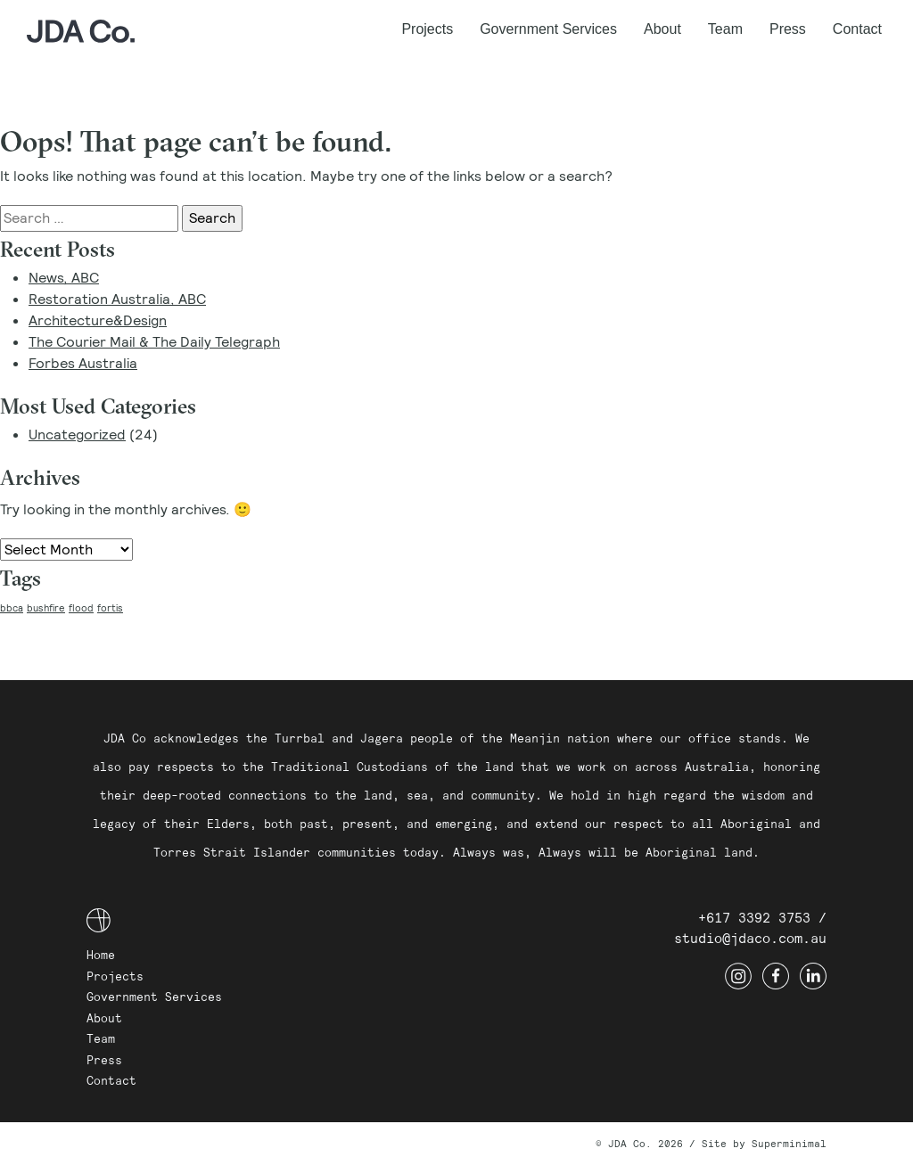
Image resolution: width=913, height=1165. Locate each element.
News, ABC (64, 277)
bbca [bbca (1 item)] (11, 608)
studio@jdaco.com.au (750, 938)
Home (100, 955)
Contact (857, 29)
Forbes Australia (83, 363)
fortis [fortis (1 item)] (110, 608)
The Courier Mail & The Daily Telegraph (154, 341)
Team (725, 29)
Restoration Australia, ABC (117, 299)
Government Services (548, 29)
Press (787, 29)
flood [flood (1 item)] (81, 608)
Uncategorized (77, 434)
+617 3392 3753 (754, 917)
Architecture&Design (98, 320)
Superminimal (789, 1143)
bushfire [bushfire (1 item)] (46, 608)
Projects (427, 29)
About (662, 29)
